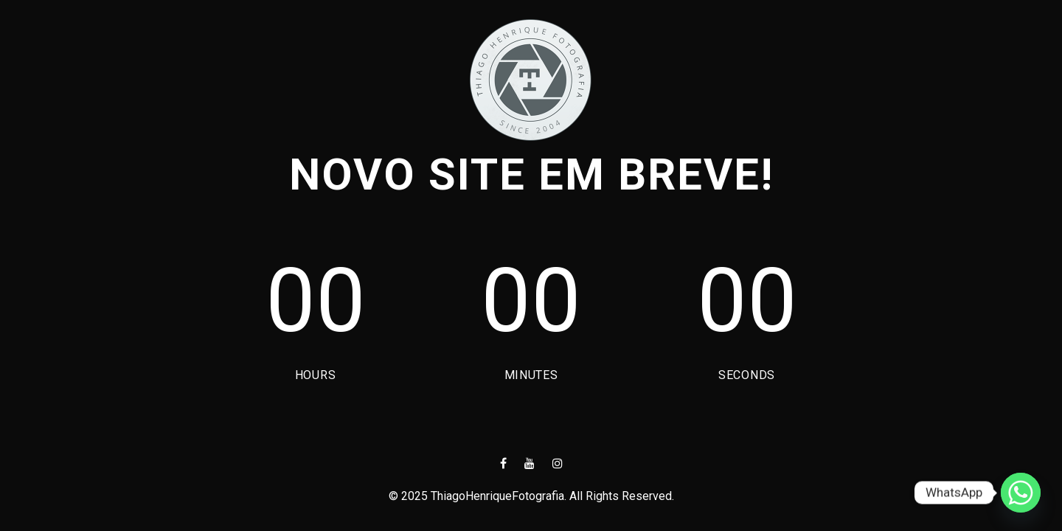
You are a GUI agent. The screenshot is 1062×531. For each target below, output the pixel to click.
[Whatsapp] (1021, 493)
